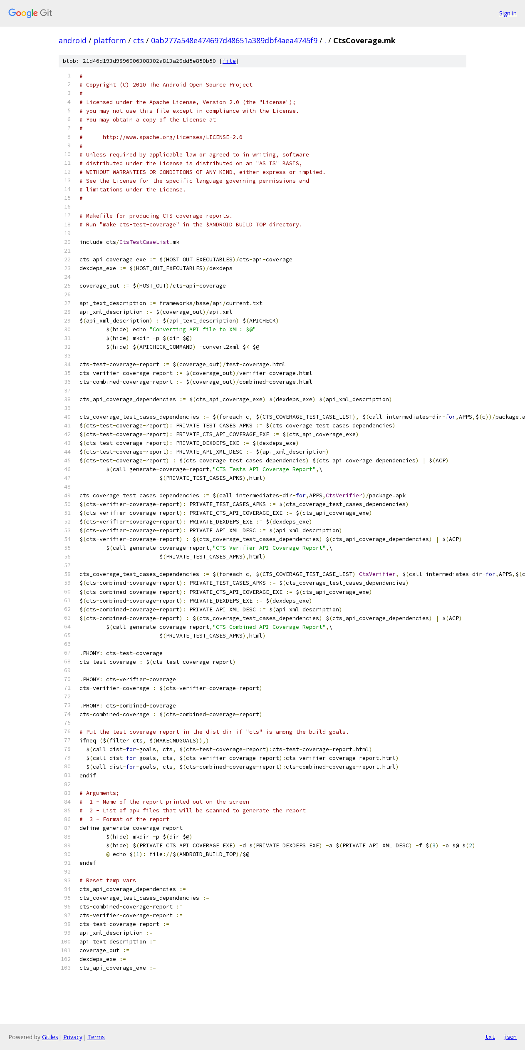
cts (138, 40)
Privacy (72, 1037)
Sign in (508, 13)
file (229, 61)
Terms (96, 1037)
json (510, 1036)
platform (110, 40)
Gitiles (50, 1037)
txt (490, 1036)
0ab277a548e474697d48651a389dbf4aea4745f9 (234, 40)
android (73, 40)
